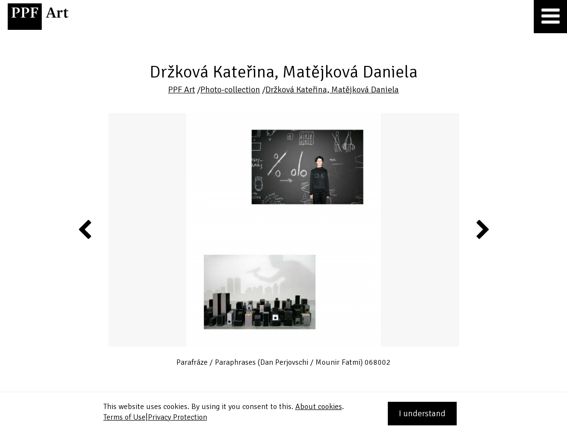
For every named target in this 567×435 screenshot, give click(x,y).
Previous (85, 229)
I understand (422, 413)
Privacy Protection (177, 417)
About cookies (318, 406)
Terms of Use (124, 417)
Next (482, 229)
